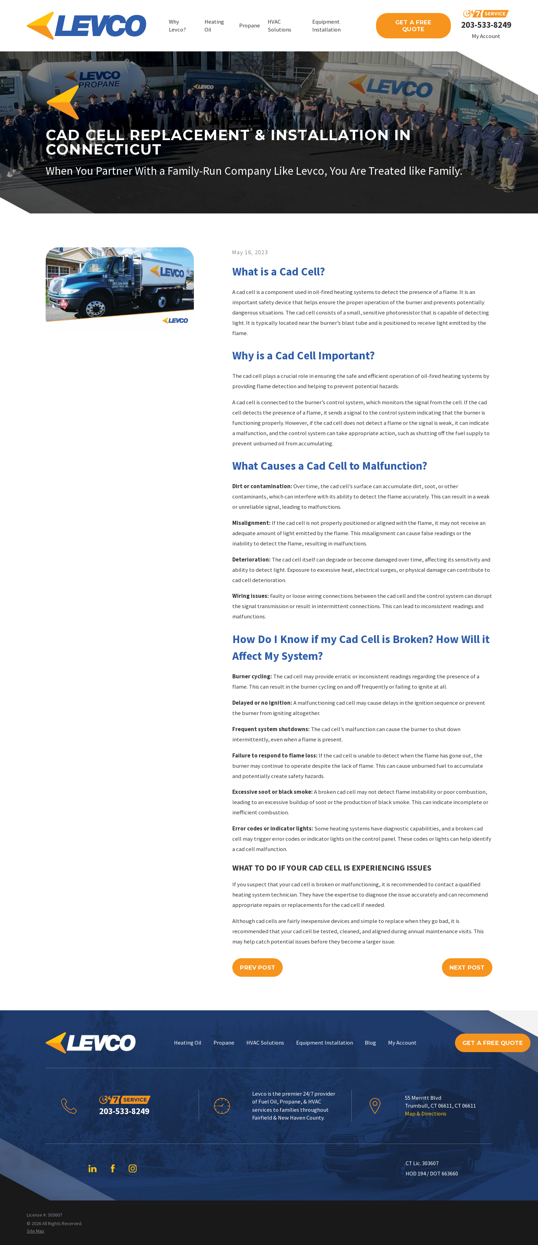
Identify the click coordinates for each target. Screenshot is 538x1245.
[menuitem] (35, 1231)
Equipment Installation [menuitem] (326, 25)
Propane (223, 1042)
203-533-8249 (486, 24)
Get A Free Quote (413, 26)
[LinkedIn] (92, 1168)
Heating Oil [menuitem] (214, 25)
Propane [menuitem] (249, 25)
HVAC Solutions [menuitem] (279, 25)
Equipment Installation (324, 1042)
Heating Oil (187, 1042)
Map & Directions (425, 1113)
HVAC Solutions (265, 1042)
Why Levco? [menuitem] (177, 25)
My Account (486, 36)
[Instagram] (133, 1168)
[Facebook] (113, 1168)
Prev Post (257, 967)
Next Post (467, 967)
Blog (370, 1042)
